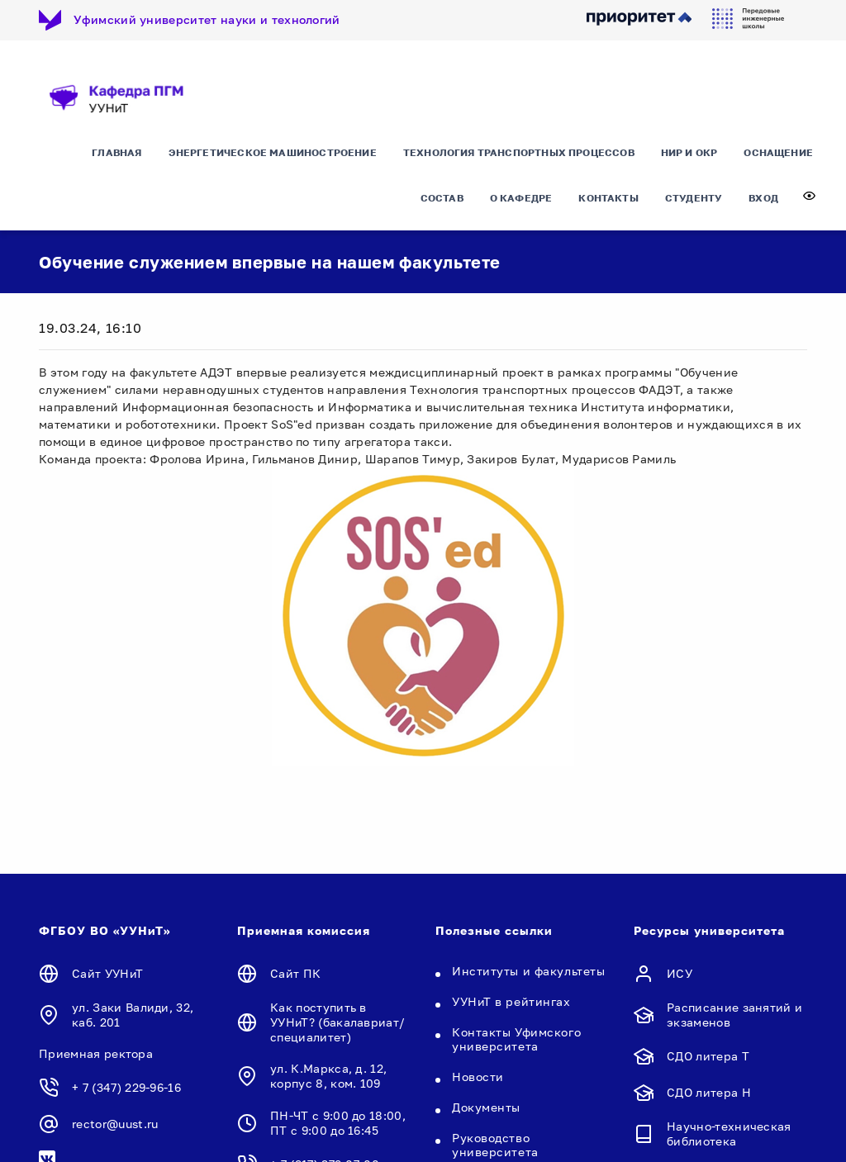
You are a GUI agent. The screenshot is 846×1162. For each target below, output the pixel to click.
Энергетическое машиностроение (273, 152)
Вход (763, 198)
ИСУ (679, 973)
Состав (442, 198)
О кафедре (521, 198)
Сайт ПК (295, 973)
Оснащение (778, 152)
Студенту (693, 198)
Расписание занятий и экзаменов (734, 1014)
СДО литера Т (708, 1056)
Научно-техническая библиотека (729, 1133)
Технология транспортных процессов (518, 152)
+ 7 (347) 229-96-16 (126, 1087)
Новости (478, 1077)
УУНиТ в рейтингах (511, 1001)
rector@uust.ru (115, 1124)
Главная (116, 152)
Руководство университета (495, 1145)
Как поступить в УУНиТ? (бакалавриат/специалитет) (337, 1022)
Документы (486, 1107)
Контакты (608, 198)
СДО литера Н (709, 1092)
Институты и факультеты (528, 971)
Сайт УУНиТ (107, 973)
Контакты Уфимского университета (516, 1039)
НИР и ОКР (689, 152)
